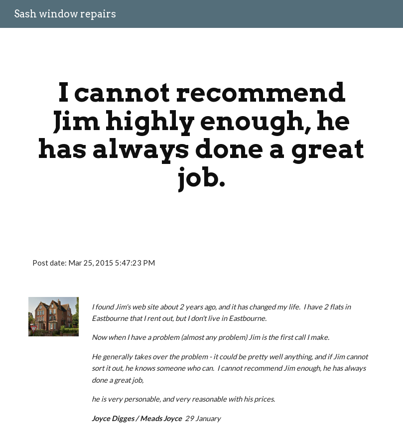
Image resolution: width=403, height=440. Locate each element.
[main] (201, 134)
